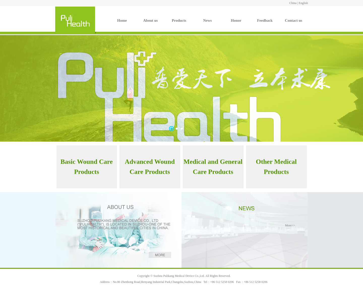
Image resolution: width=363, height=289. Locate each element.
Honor (236, 20)
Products (179, 20)
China (293, 3)
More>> (290, 225)
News (207, 20)
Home (122, 20)
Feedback (265, 20)
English (303, 3)
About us (150, 20)
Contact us (293, 20)
